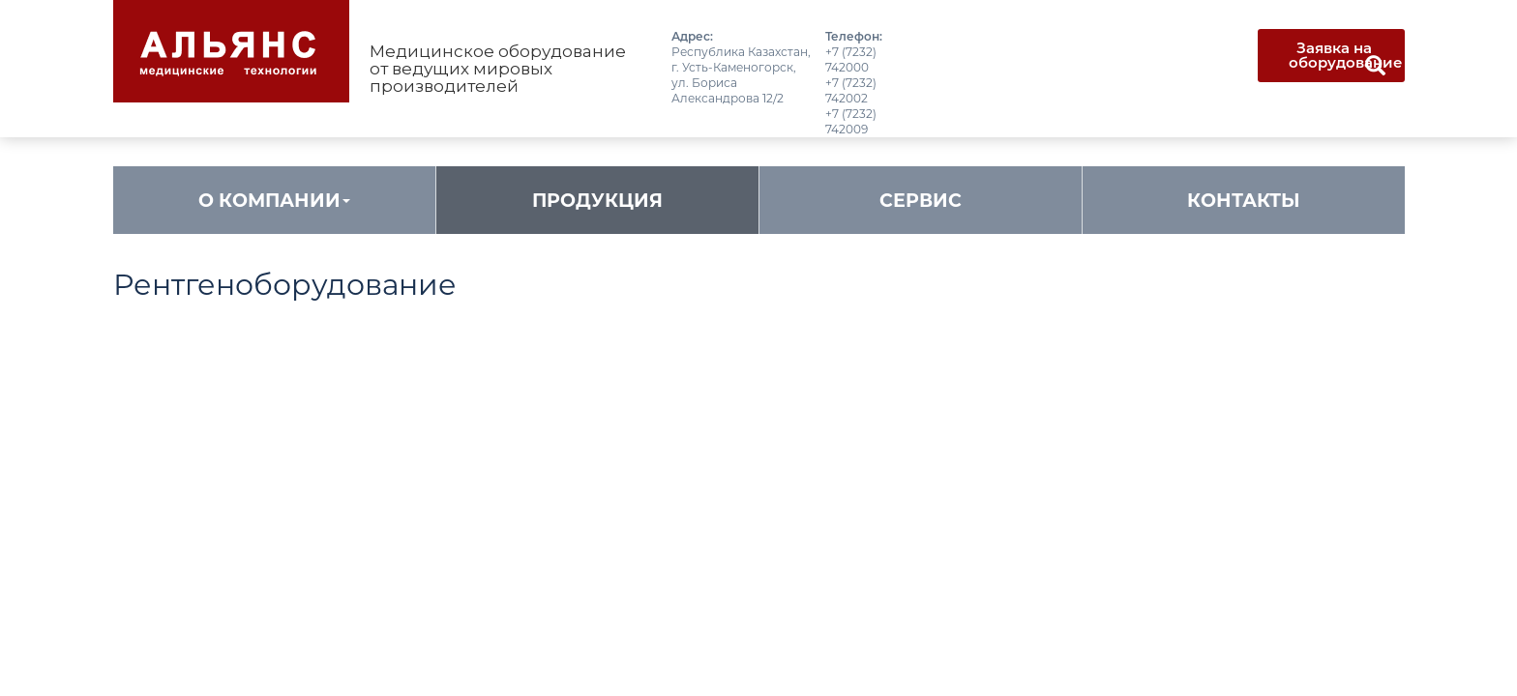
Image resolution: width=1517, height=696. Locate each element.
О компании (274, 200)
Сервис (920, 200)
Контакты (1243, 200)
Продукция (597, 200)
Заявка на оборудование (1346, 55)
